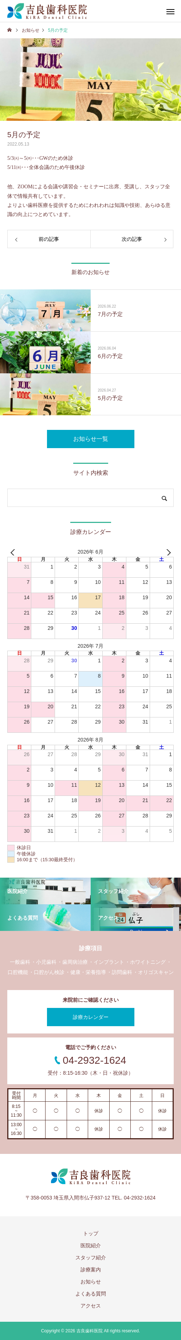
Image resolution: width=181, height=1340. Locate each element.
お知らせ (90, 1282)
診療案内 (90, 1269)
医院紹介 (90, 1245)
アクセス (90, 1306)
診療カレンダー (91, 1017)
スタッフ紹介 (90, 1257)
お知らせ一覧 (90, 439)
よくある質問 (90, 1294)
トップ (90, 1233)
